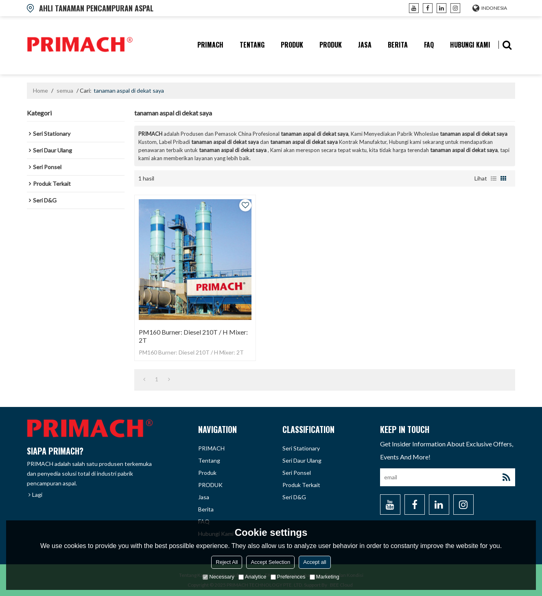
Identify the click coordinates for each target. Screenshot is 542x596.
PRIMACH (210, 45)
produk (292, 45)
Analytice (252, 577)
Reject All (227, 562)
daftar (493, 178)
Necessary (218, 577)
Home (40, 90)
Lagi (37, 494)
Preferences (288, 577)
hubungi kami (470, 45)
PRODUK (330, 45)
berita (398, 45)
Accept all (314, 562)
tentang (252, 45)
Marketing (324, 577)
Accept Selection (270, 562)
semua (65, 90)
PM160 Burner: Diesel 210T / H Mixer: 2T (193, 336)
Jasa (365, 45)
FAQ (429, 45)
